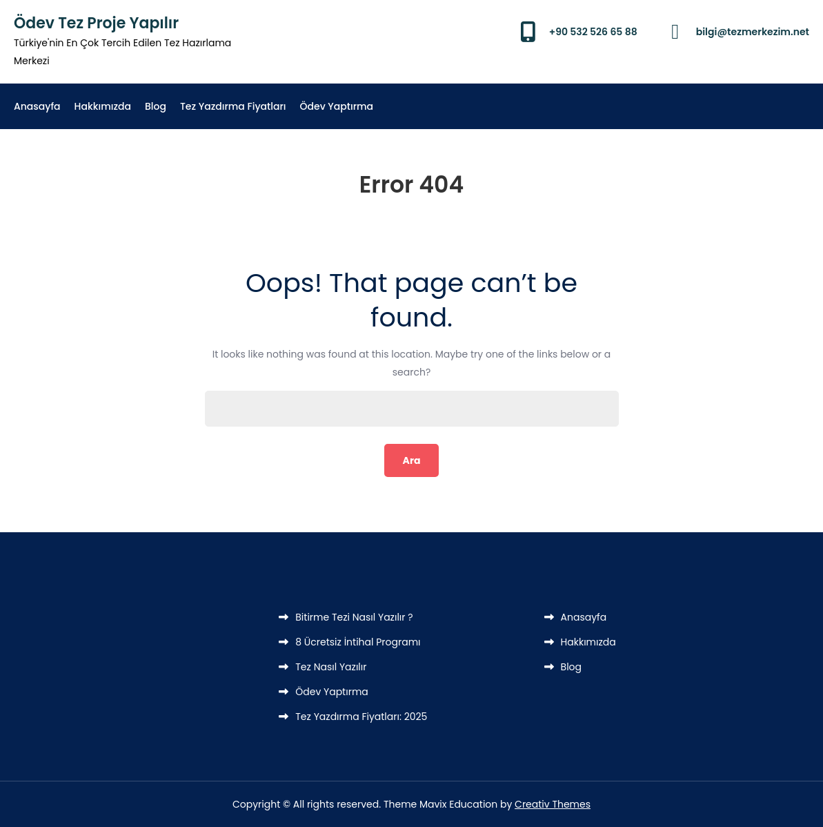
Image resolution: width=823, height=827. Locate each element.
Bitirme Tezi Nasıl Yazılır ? (354, 617)
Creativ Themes (553, 804)
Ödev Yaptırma (337, 106)
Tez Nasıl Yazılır (330, 667)
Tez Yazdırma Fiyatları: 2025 (361, 716)
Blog (155, 106)
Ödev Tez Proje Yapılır (96, 23)
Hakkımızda (103, 106)
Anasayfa (37, 106)
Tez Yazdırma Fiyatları (233, 106)
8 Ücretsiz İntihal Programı (357, 642)
